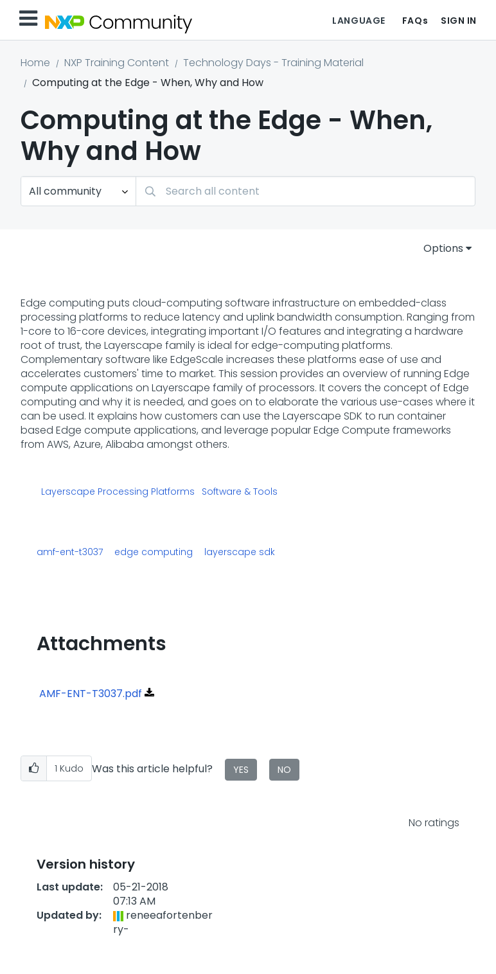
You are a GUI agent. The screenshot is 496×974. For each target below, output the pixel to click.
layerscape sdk (239, 551)
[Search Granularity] (78, 191)
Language (358, 20)
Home (35, 62)
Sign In (459, 20)
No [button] (284, 769)
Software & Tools (240, 492)
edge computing (153, 551)
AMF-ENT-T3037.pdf (90, 693)
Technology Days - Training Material (273, 62)
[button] (33, 768)
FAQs (415, 20)
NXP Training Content (116, 62)
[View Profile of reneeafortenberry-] (163, 922)
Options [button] (443, 248)
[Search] (305, 191)
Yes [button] (241, 769)
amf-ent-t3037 (70, 551)
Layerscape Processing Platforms (118, 492)
